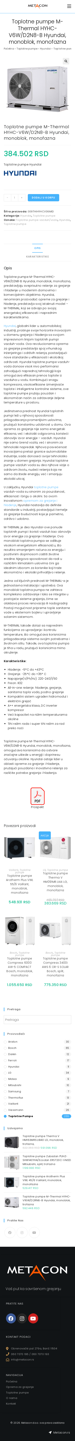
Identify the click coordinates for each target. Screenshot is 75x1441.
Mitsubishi (14, 1085)
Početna (9, 48)
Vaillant (13, 870)
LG (44, 870)
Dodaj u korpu (43, 197)
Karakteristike (37, 256)
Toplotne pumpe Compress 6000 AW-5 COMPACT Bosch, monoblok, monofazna (19, 966)
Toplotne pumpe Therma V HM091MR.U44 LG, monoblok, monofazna (55, 881)
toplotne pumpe (46, 487)
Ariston (12, 1042)
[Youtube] (34, 1232)
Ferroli (12, 1060)
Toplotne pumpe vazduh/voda (37, 220)
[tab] (37, 248)
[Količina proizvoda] (14, 197)
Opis (37, 248)
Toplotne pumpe (27, 48)
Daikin (12, 1054)
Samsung (14, 1091)
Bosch (13, 952)
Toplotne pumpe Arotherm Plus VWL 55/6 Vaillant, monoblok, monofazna (19, 884)
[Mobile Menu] (69, 6)
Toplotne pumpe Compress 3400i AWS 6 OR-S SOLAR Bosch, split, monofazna (55, 966)
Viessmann (15, 1110)
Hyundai (45, 48)
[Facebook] (9, 1232)
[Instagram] (22, 1232)
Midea (12, 1079)
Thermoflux (15, 1098)
